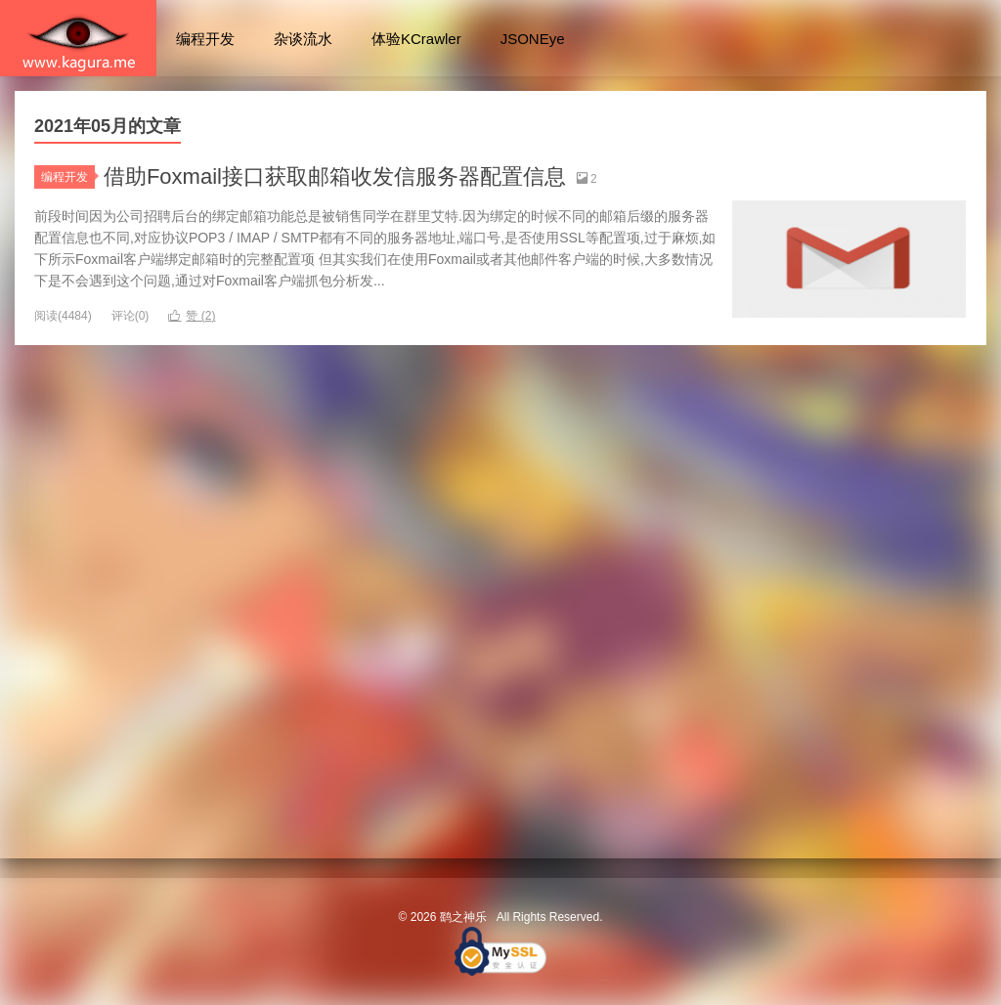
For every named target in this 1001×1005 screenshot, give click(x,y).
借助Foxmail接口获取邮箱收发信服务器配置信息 (335, 176)
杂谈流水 (303, 38)
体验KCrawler (416, 38)
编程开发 (205, 38)
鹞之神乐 (78, 38)
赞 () (191, 316)
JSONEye (532, 38)
